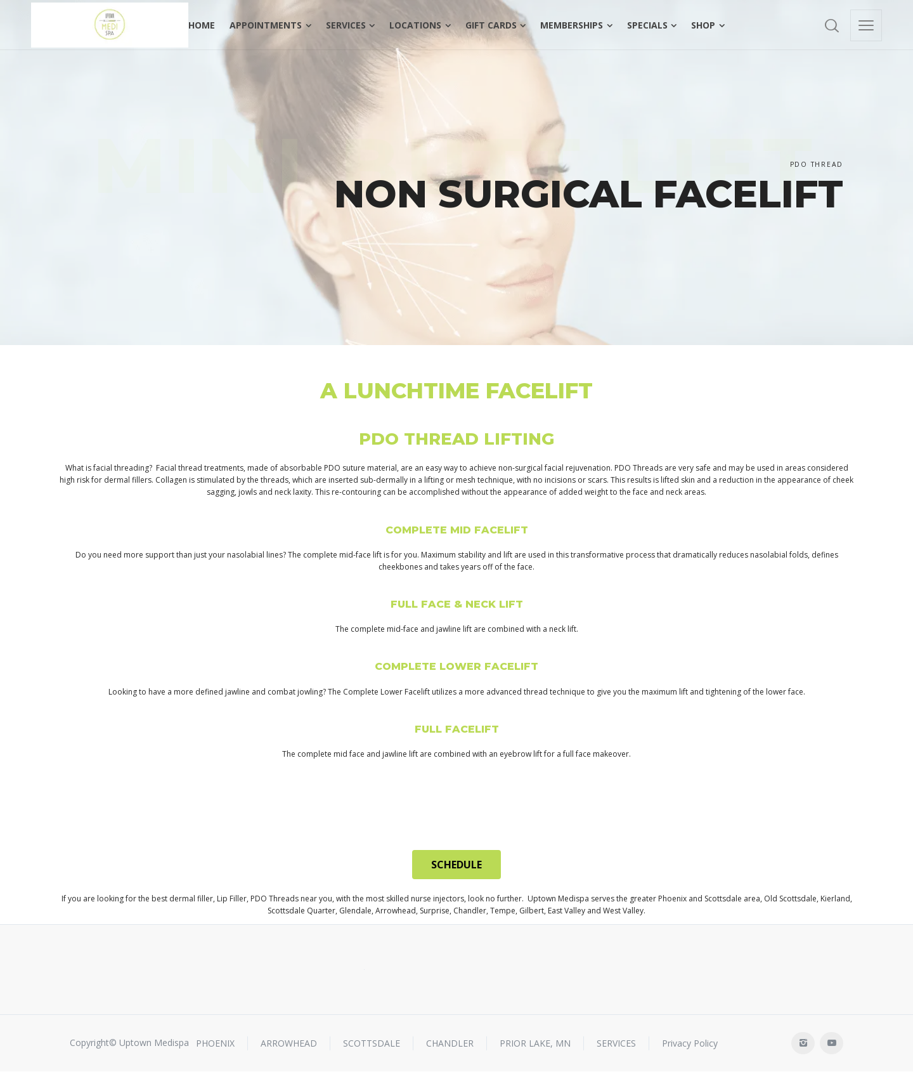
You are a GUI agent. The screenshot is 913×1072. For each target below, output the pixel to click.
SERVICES (616, 1042)
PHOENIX (215, 1042)
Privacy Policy (690, 1042)
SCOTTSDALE (371, 1042)
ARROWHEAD (289, 1042)
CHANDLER (450, 1042)
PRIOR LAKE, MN (535, 1042)
